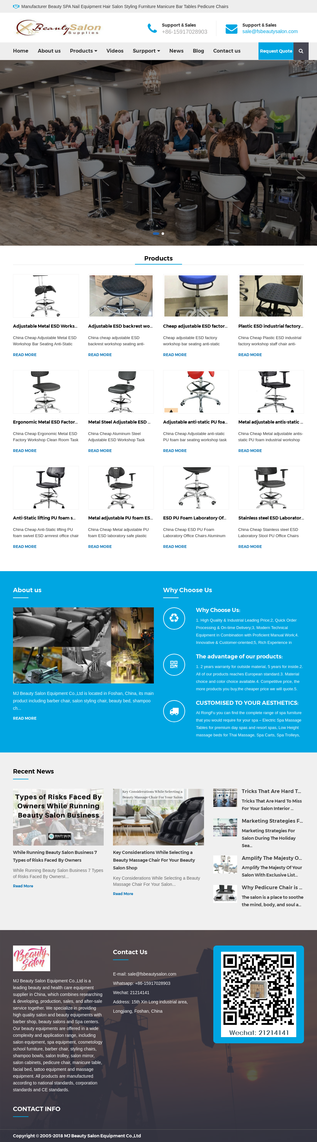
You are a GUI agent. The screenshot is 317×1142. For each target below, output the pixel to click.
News (176, 51)
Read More (23, 886)
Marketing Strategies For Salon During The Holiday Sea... (269, 838)
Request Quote (276, 51)
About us (49, 51)
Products (81, 51)
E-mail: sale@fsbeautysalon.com (144, 974)
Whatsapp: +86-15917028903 (141, 983)
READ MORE (25, 354)
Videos (115, 51)
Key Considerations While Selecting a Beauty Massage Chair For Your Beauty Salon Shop (154, 860)
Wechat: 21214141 (131, 992)
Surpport (144, 51)
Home (20, 51)
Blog (198, 51)
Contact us (227, 51)
